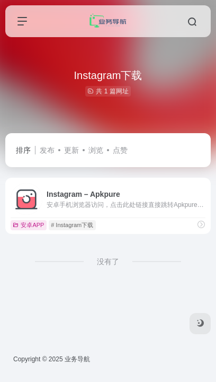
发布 (47, 150)
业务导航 (77, 359)
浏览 (95, 150)
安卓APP (28, 225)
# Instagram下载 (72, 225)
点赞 (120, 150)
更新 (71, 150)
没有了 (108, 261)
